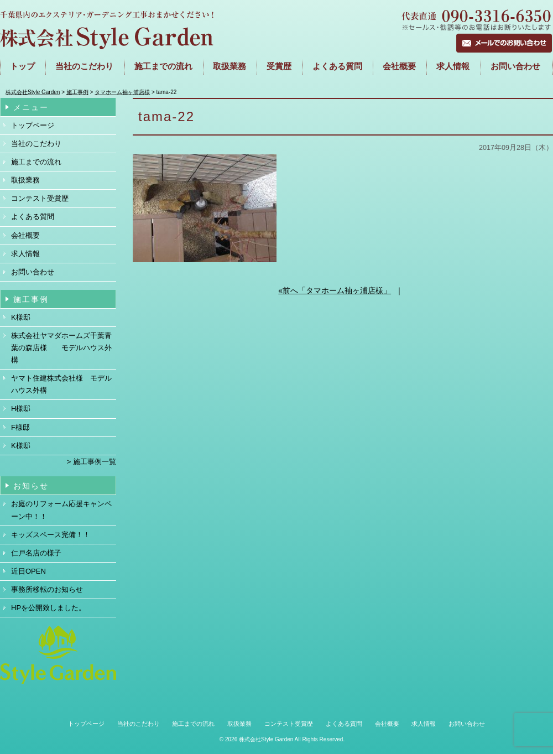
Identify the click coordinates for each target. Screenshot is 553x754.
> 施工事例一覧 (91, 461)
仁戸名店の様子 (36, 553)
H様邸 (20, 408)
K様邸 (20, 317)
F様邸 (20, 427)
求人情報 (452, 66)
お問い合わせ (515, 66)
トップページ (32, 125)
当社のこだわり (36, 143)
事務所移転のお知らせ (47, 589)
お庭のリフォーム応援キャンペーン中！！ (61, 510)
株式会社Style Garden (266, 739)
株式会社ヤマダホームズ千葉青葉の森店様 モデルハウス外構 (61, 347)
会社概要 (399, 66)
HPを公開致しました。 (48, 608)
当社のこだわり (84, 66)
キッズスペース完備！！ (50, 535)
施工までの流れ (36, 162)
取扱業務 (229, 66)
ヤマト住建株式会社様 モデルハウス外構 (61, 384)
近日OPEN (28, 571)
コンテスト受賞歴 (40, 198)
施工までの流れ (163, 66)
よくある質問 (337, 66)
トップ (22, 66)
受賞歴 (279, 66)
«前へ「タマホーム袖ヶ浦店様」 (334, 290)
